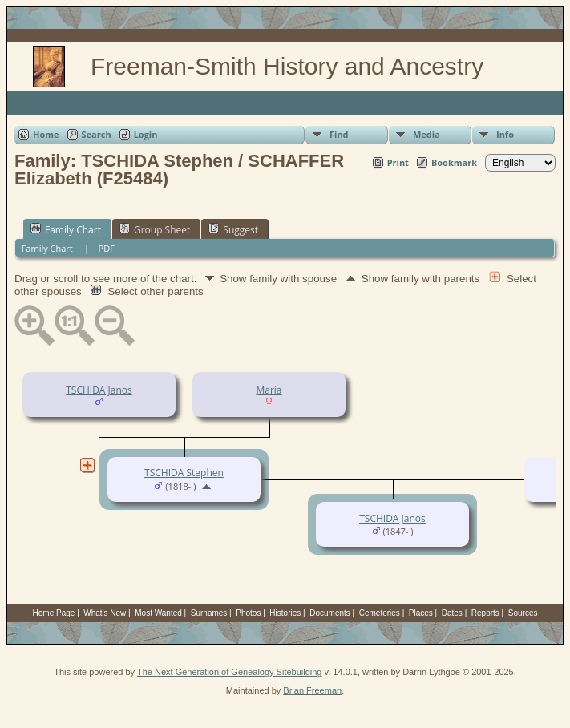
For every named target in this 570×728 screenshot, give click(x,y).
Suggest (233, 229)
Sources (523, 613)
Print (398, 162)
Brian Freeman (312, 690)
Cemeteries (379, 613)
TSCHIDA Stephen (184, 472)
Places (421, 613)
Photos (248, 613)
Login (146, 134)
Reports (485, 613)
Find (339, 134)
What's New (104, 613)
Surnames (209, 613)
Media (426, 134)
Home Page (54, 613)
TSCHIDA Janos (99, 390)
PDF (107, 248)
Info (505, 134)
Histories (285, 613)
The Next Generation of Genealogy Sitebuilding (229, 672)
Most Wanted (158, 613)
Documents (329, 613)
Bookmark (454, 162)
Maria (268, 390)
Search (96, 134)
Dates (452, 613)
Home (46, 134)
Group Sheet (154, 229)
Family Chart (65, 229)
